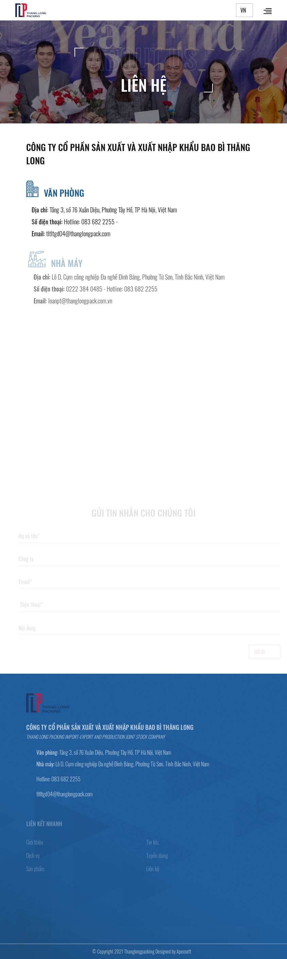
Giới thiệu (34, 844)
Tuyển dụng (157, 858)
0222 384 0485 (86, 288)
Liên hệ (152, 871)
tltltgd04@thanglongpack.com (78, 233)
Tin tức (152, 844)
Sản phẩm (35, 871)
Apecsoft (181, 951)
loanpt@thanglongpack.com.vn (83, 300)
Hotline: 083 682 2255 (89, 221)
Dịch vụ (33, 858)
